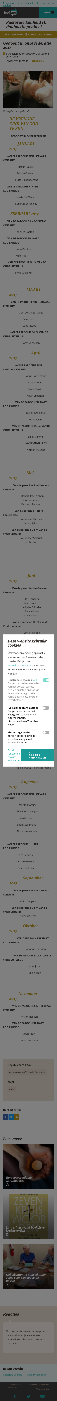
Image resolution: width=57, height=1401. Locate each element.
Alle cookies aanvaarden (37, 755)
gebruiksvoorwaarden (20, 665)
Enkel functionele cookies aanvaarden (14, 755)
